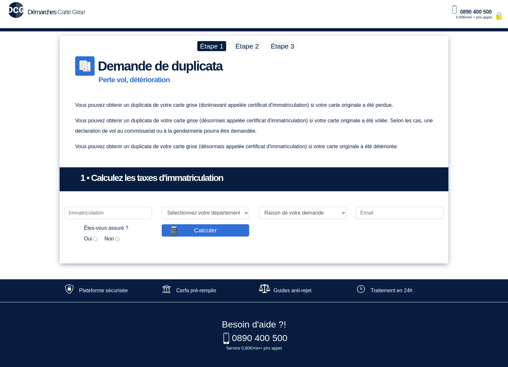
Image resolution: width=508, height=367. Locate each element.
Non (109, 238)
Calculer (205, 230)
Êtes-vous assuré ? (106, 228)
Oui (88, 238)
